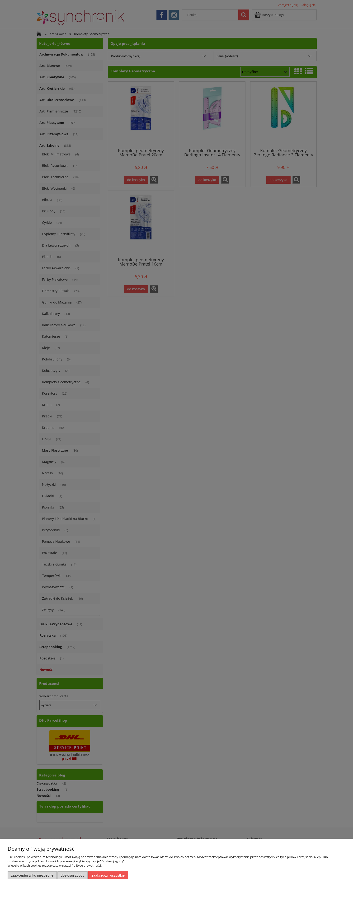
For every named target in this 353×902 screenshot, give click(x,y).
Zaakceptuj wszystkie (108, 875)
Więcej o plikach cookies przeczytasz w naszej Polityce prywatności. (55, 865)
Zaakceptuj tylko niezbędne (32, 875)
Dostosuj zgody (72, 875)
